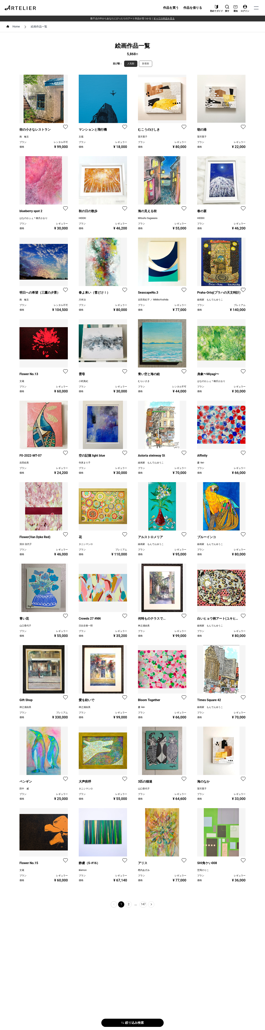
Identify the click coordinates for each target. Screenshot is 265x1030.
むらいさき (144, 381)
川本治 (82, 299)
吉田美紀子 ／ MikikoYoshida (153, 299)
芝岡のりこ (203, 870)
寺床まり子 (84, 462)
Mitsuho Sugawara (147, 218)
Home (16, 26)
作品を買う (171, 8)
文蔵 (81, 136)
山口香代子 (25, 625)
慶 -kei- (200, 462)
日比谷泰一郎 (86, 625)
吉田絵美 (24, 462)
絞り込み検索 (132, 1023)
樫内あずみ (144, 870)
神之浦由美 (144, 625)
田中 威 (24, 788)
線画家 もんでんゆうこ (210, 299)
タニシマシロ (86, 544)
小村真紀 (83, 381)
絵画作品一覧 (39, 26)
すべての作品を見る (164, 18)
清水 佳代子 (25, 544)
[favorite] (65, 127)
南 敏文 (24, 136)
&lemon (83, 870)
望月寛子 (142, 136)
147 (143, 904)
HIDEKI (82, 218)
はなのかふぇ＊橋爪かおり (33, 218)
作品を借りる (192, 8)
